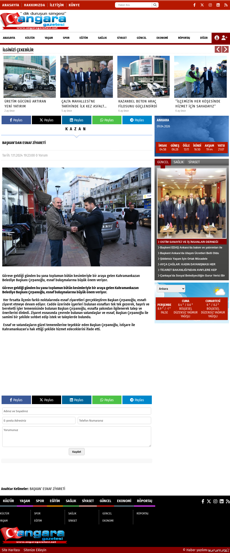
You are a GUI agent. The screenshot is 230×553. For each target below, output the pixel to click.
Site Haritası (11, 550)
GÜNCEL (141, 37)
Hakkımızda (34, 5)
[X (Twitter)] (202, 5)
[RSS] (226, 5)
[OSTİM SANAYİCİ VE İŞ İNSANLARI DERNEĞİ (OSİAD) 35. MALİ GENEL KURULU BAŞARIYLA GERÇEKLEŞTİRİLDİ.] (192, 223)
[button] (218, 49)
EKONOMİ (162, 37)
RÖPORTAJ (184, 37)
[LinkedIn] (218, 5)
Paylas (16, 120)
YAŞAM (49, 37)
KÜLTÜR (30, 37)
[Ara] (155, 5)
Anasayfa (10, 5)
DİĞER (204, 37)
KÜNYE (74, 5)
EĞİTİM (84, 37)
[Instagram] (210, 5)
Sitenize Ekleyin (35, 550)
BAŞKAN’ (36, 489)
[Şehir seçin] (171, 288)
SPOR (66, 37)
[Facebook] (194, 5)
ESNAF (47, 489)
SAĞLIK (102, 37)
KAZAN (76, 128)
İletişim (57, 5)
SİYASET (122, 37)
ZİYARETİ (59, 489)
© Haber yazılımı (206, 550)
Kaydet (76, 451)
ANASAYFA (9, 37)
